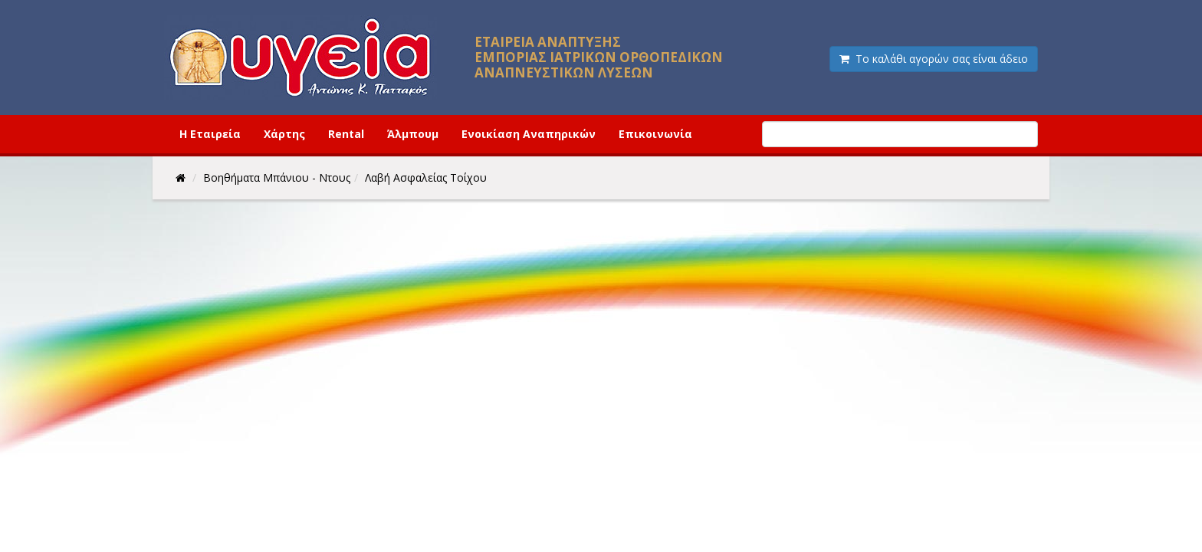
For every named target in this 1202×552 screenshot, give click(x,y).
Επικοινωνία (655, 134)
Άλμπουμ (412, 134)
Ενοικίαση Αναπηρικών (528, 134)
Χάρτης (284, 134)
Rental (346, 134)
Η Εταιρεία (210, 134)
